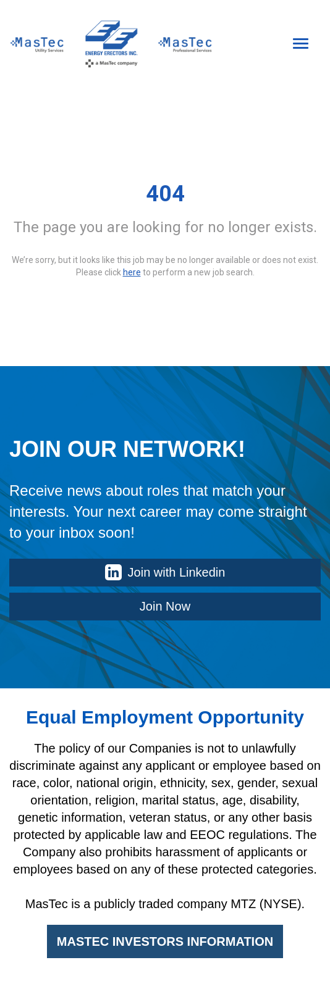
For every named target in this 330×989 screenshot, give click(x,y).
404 (165, 194)
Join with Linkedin (165, 572)
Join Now (165, 606)
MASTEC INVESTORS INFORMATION (165, 941)
